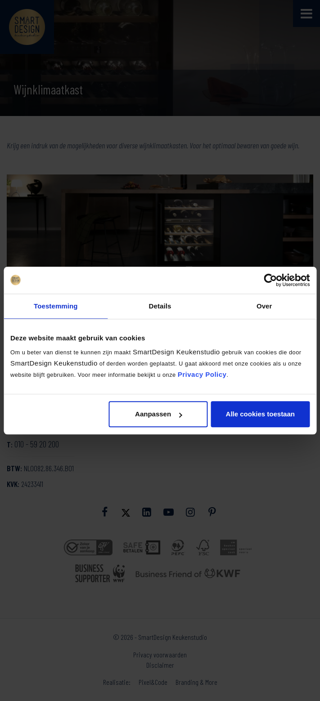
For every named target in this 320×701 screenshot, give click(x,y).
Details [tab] (160, 306)
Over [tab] (264, 306)
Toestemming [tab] (56, 306)
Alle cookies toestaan (260, 414)
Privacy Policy (202, 374)
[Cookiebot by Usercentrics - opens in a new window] (270, 280)
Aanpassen (158, 414)
